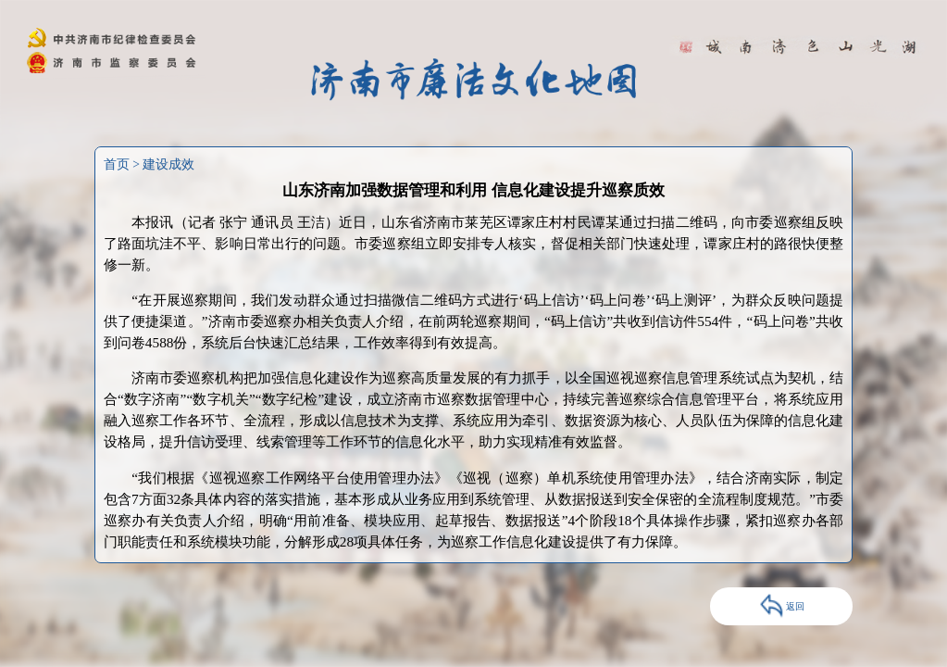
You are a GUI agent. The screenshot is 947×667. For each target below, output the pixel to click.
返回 (781, 606)
